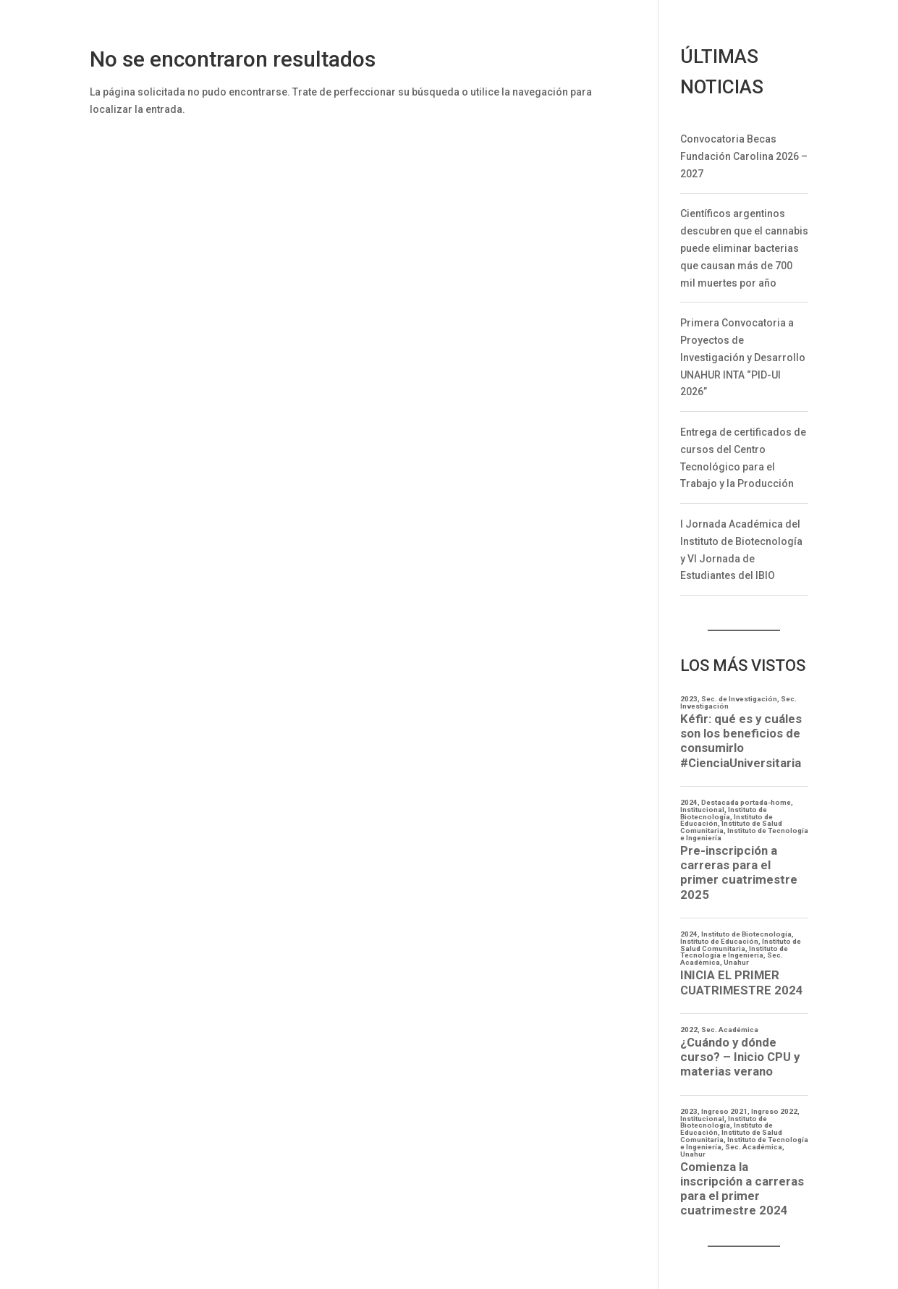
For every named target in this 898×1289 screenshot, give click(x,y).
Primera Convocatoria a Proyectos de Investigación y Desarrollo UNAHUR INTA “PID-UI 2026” (742, 357)
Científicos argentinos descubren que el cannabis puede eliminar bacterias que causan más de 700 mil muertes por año (744, 248)
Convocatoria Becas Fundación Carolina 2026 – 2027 (744, 156)
